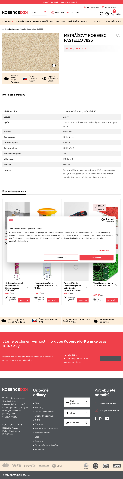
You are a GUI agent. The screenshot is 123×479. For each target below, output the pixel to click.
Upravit (61, 258)
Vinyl (63, 21)
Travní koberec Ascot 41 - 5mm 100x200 (103, 284)
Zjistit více (23, 300)
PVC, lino (54, 21)
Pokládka (74, 13)
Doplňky (96, 21)
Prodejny (59, 13)
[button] (107, 13)
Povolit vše (96, 258)
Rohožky (85, 21)
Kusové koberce (23, 21)
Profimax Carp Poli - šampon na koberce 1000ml (43, 285)
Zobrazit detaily (102, 250)
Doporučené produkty (14, 191)
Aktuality (74, 413)
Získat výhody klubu (110, 358)
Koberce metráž (40, 21)
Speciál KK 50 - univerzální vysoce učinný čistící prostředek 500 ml (72, 287)
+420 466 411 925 (93, 7)
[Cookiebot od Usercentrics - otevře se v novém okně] (103, 220)
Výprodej (6, 21)
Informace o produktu (13, 94)
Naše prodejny (74, 402)
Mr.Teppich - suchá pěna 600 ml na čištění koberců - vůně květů (14, 287)
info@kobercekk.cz (113, 7)
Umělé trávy (73, 21)
